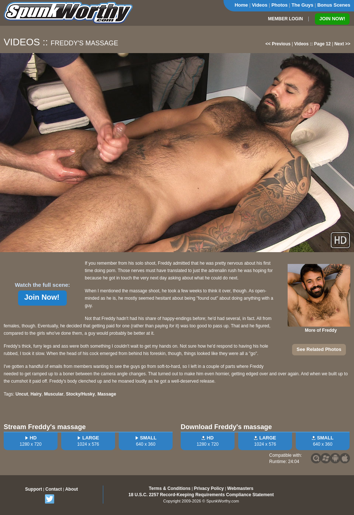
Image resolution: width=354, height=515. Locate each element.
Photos (279, 5)
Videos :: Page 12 (312, 43)
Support (33, 489)
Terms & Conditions (170, 488)
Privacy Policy (209, 488)
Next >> (342, 43)
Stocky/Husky (80, 394)
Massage (106, 394)
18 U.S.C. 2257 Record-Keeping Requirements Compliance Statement (201, 494)
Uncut (21, 394)
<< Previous (278, 43)
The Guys (302, 5)
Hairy (36, 394)
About (71, 489)
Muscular (53, 394)
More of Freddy (321, 330)
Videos (259, 5)
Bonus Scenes (333, 5)
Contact (53, 489)
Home (241, 5)
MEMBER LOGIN (285, 18)
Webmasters (240, 488)
